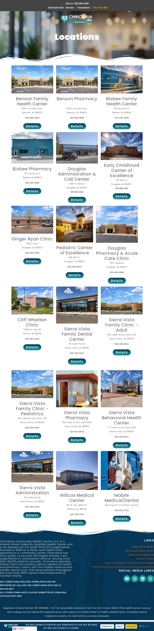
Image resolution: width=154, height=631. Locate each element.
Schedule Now (56, 7)
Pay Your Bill (100, 7)
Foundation (83, 7)
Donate (70, 7)
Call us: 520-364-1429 (77, 3)
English (19, 628)
